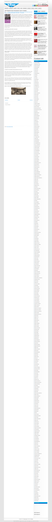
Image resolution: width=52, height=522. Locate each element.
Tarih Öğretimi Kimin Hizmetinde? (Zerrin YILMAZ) (16, 10)
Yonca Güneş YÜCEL (37, 458)
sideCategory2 (37, 514)
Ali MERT (36, 76)
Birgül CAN (36, 120)
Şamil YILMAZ (36, 494)
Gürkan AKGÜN (37, 262)
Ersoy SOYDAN (37, 211)
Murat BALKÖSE (37, 329)
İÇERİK (36, 11)
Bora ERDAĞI (36, 121)
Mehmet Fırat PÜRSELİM (38, 311)
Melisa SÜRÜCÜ (37, 320)
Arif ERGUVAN (37, 82)
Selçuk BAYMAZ (37, 400)
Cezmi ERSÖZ (36, 158)
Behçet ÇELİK (36, 114)
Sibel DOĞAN (36, 411)
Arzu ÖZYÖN (36, 88)
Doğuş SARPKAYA (37, 176)
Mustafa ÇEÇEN (37, 335)
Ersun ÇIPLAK (36, 212)
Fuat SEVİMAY (37, 238)
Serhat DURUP (37, 409)
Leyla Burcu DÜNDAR (37, 303)
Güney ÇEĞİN (36, 259)
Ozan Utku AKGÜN (37, 368)
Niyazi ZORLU (36, 350)
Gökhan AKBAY (37, 241)
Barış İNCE (36, 111)
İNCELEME (24, 8)
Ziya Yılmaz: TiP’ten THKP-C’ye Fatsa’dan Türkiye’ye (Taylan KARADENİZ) (42, 52)
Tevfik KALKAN (37, 421)
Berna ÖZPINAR (37, 118)
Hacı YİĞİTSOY (37, 264)
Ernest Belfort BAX (37, 208)
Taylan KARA (36, 420)
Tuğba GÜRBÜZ (37, 432)
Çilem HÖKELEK (37, 471)
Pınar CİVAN (36, 373)
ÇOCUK (33, 8)
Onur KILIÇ (36, 362)
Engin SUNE (36, 194)
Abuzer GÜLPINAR (37, 65)
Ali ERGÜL (36, 74)
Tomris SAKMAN (37, 426)
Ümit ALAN (36, 485)
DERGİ (36, 8)
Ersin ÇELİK (36, 209)
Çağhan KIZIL (36, 468)
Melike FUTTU (36, 317)
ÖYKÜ (18, 8)
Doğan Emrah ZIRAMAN (38, 174)
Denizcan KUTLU (37, 165)
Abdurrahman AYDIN (37, 64)
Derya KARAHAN (37, 167)
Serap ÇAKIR (36, 406)
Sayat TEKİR (36, 391)
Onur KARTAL (36, 361)
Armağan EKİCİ (37, 85)
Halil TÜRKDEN (37, 268)
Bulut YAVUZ (36, 123)
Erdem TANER (36, 197)
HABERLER (11, 8)
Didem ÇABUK (37, 170)
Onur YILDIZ (36, 365)
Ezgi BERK (36, 221)
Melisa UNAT (36, 321)
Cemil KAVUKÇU (37, 156)
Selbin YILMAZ (37, 394)
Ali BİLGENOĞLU (37, 73)
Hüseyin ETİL (36, 282)
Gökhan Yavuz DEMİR (38, 244)
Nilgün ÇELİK (36, 347)
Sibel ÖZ (36, 412)
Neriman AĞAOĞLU (37, 341)
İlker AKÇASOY (37, 488)
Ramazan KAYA (37, 379)
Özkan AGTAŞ (36, 482)
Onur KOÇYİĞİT (37, 364)
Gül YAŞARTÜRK (37, 250)
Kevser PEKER (37, 294)
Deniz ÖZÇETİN (37, 164)
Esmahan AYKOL (37, 217)
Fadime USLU (36, 224)
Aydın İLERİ (36, 91)
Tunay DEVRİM (37, 429)
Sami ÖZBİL (36, 385)
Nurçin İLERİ (36, 355)
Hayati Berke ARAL (37, 279)
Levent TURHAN (37, 300)
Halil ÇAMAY (36, 270)
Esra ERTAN (36, 218)
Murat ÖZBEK (36, 332)
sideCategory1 (37, 512)
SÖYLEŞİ (29, 8)
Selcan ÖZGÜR (37, 397)
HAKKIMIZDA (12, 1)
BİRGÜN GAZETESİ (7, 1)
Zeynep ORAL (36, 465)
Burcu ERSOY (36, 129)
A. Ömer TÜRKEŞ (37, 62)
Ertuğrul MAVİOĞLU (37, 214)
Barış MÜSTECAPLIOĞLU (38, 109)
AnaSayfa (6, 8)
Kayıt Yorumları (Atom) (10, 126)
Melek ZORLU (36, 315)
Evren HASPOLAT (37, 220)
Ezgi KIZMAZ (36, 223)
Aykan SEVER (36, 94)
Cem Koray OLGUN (37, 153)
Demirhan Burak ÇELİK (38, 162)
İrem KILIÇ (36, 491)
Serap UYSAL (36, 405)
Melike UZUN (36, 318)
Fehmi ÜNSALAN (37, 229)
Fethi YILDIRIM (37, 235)
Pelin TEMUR (36, 370)
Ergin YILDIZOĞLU (37, 203)
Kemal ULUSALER (37, 288)
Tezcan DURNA (37, 423)
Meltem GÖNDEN (37, 323)
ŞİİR (21, 8)
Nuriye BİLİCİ (36, 353)
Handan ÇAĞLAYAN (37, 273)
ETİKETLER (43, 11)
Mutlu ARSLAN (37, 338)
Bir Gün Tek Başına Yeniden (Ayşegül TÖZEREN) (42, 33)
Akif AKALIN (36, 71)
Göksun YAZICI (37, 247)
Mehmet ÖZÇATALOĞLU (38, 314)
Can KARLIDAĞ (37, 141)
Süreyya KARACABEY (38, 415)
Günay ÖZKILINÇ (37, 256)
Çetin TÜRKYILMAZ (37, 470)
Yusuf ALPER (36, 459)
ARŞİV (39, 11)
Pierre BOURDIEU (37, 371)
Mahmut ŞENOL (37, 306)
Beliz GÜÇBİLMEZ (37, 115)
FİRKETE (40, 8)
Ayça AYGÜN (36, 100)
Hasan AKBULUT (37, 274)
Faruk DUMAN (36, 226)
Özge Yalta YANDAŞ (37, 479)
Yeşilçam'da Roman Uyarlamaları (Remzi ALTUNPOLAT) (42, 15)
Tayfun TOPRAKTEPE (38, 418)
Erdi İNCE (36, 200)
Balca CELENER (37, 106)
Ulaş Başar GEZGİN (37, 435)
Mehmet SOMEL (37, 312)
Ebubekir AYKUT (37, 185)
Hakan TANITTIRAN (37, 265)
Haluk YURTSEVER (37, 271)
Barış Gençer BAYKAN (38, 108)
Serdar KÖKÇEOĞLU (37, 408)
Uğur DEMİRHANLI (37, 441)
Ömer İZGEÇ (36, 473)
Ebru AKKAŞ (36, 182)
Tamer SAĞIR (36, 417)
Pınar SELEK (36, 376)
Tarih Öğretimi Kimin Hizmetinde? (11, 12)
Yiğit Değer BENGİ (37, 455)
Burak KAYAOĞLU (37, 126)
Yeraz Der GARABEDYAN (38, 453)
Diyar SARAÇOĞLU (37, 173)
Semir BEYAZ (36, 403)
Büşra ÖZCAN (36, 135)
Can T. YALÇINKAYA (37, 144)
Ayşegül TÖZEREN (37, 103)
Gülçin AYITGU (37, 253)
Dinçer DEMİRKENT (37, 171)
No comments (22, 12)
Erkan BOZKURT (37, 206)
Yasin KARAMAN (37, 450)
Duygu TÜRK (36, 179)
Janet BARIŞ (36, 285)
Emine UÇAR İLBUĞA (38, 188)
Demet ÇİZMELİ (37, 161)
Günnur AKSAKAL (37, 261)
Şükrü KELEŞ (36, 500)
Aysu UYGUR (36, 97)
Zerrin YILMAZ (17, 12)
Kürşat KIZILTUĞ (37, 297)
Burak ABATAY (36, 124)
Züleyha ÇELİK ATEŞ (37, 467)
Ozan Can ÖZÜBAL (37, 367)
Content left (38, 59)
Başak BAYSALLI (37, 112)
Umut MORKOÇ (37, 438)
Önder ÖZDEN (36, 476)
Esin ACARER (36, 215)
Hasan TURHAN (37, 276)
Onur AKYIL (36, 358)
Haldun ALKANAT (37, 267)
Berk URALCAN (37, 117)
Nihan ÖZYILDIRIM (37, 344)
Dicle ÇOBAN (36, 168)
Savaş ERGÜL (36, 388)
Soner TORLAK (37, 414)
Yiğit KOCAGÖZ (37, 456)
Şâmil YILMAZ (36, 497)
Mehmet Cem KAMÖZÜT (38, 308)
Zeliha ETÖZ (36, 461)
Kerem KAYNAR (37, 291)
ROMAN (15, 8)
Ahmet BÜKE (36, 68)
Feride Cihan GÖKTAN (38, 232)
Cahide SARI (36, 138)
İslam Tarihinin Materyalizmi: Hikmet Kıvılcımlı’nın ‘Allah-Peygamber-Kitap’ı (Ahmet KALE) (42, 46)
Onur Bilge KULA (37, 359)
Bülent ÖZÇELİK (37, 132)
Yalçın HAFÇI (36, 444)
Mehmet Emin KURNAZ (38, 309)
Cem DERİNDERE (37, 150)
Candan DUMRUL (37, 147)
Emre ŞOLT (36, 191)
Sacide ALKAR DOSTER (38, 382)
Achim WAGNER (37, 67)
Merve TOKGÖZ (37, 326)
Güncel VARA (36, 258)
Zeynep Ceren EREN (37, 464)
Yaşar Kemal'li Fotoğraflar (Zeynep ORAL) (41, 27)
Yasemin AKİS (36, 447)
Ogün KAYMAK (37, 356)
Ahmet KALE (36, 70)
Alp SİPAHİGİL (36, 79)
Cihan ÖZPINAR (37, 159)
